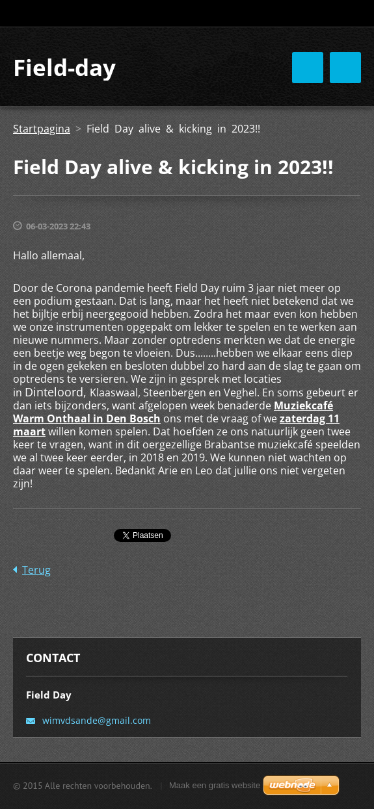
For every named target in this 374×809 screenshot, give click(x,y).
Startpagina (41, 129)
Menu (345, 67)
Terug (36, 570)
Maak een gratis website (214, 785)
